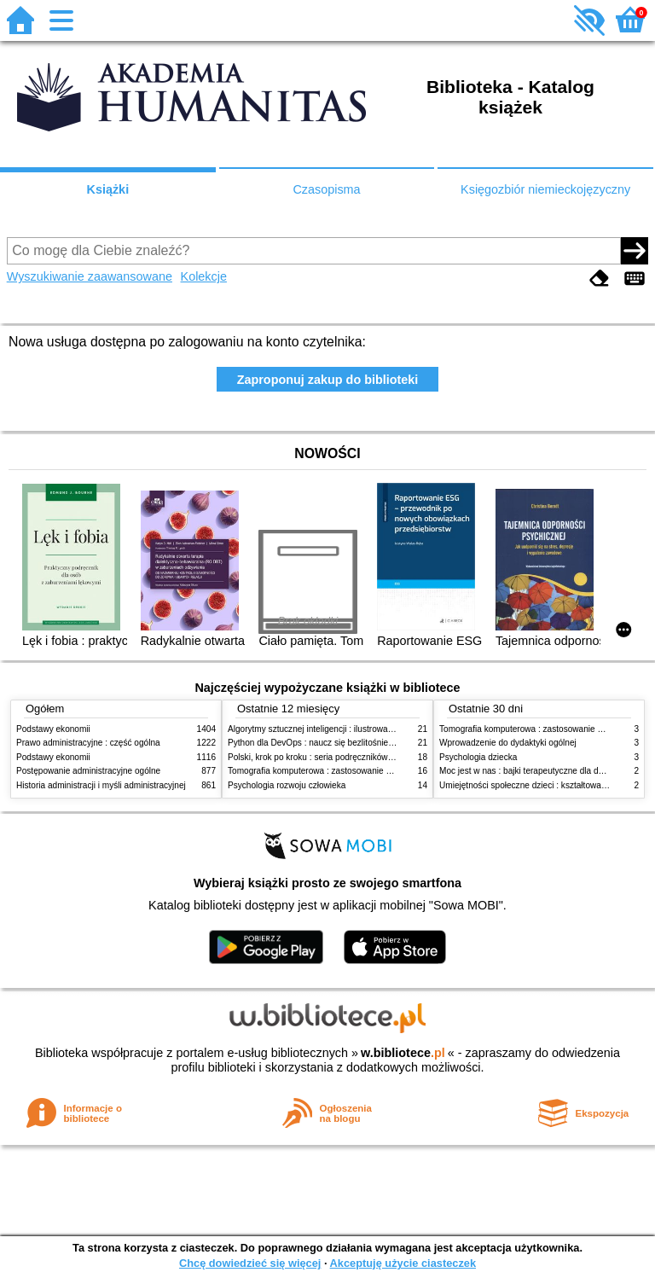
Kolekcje (204, 276)
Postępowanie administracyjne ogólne (88, 771)
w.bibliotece (403, 1053)
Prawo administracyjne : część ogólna (88, 742)
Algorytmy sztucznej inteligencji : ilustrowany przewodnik (335, 729)
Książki (108, 189)
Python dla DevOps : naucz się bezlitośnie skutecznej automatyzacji (357, 742)
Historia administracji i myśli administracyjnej (101, 785)
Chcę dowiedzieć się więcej (250, 1263)
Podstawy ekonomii (53, 729)
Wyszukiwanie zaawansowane (89, 276)
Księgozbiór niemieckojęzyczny (545, 189)
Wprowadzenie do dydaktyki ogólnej (508, 742)
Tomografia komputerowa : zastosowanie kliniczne (323, 771)
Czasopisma (326, 189)
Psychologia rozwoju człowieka (286, 785)
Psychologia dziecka (478, 757)
